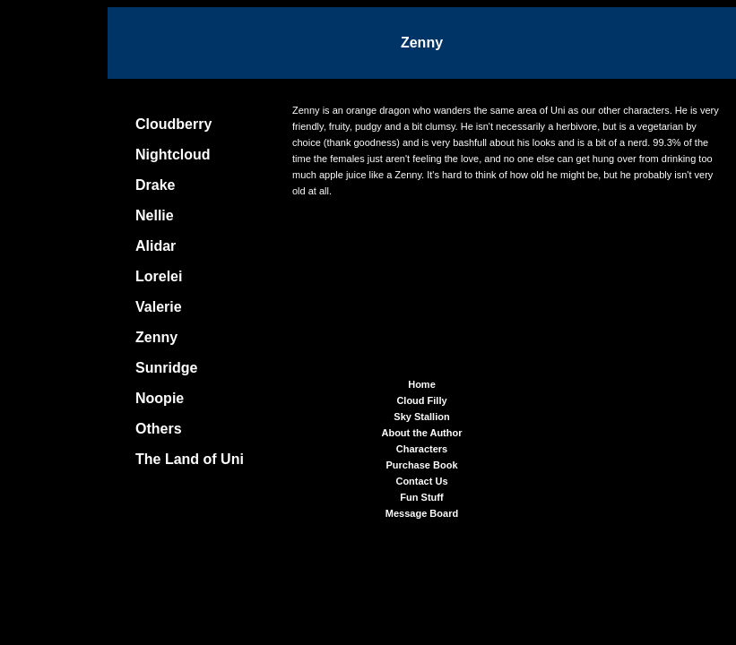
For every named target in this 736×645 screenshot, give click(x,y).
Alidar (155, 246)
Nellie (154, 215)
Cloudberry (173, 124)
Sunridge (166, 367)
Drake (155, 185)
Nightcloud (173, 154)
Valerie (158, 306)
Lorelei (158, 276)
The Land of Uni (189, 459)
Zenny (156, 337)
